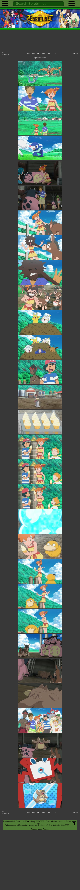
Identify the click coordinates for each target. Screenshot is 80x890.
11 (51, 53)
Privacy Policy (51, 821)
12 (55, 53)
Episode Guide (40, 58)
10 (48, 53)
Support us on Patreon (40, 829)
